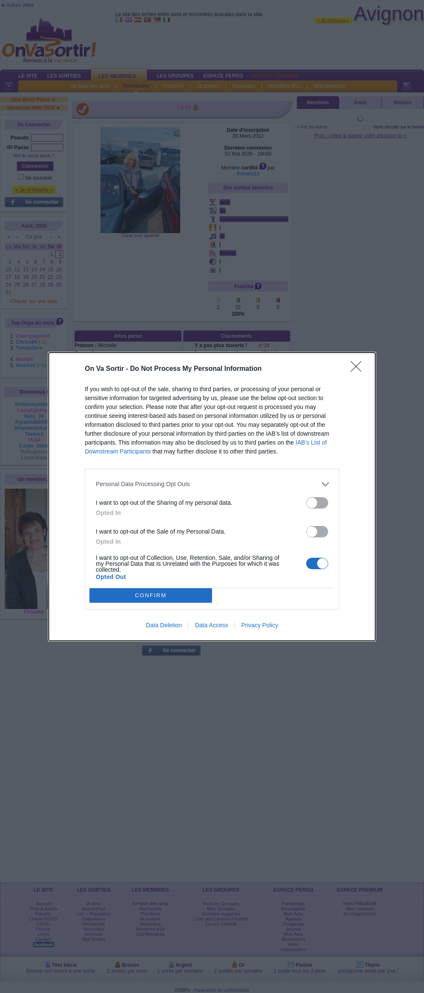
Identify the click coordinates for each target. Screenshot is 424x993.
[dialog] (212, 497)
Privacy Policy (259, 625)
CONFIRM (151, 595)
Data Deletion (164, 625)
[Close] (359, 369)
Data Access (211, 625)
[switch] (317, 503)
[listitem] (212, 484)
